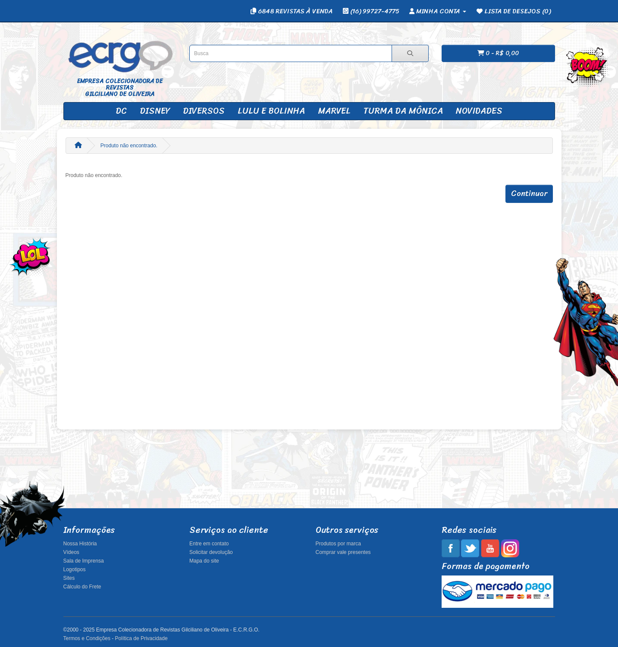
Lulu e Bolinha (271, 110)
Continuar (529, 193)
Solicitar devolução (211, 552)
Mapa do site (204, 561)
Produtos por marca (338, 544)
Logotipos (74, 569)
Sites (69, 578)
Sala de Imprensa (83, 561)
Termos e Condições (86, 638)
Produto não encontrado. (128, 146)
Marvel (334, 110)
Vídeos (71, 552)
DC (121, 110)
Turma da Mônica (403, 110)
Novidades (479, 110)
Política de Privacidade (141, 638)
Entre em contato (209, 544)
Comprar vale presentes (343, 552)
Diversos (204, 110)
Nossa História (80, 544)
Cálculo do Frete (82, 587)
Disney (155, 110)
